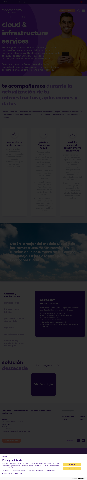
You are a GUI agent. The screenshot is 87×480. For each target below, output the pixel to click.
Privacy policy (19, 473)
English (5, 456)
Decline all (72, 469)
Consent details (7, 473)
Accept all (72, 465)
